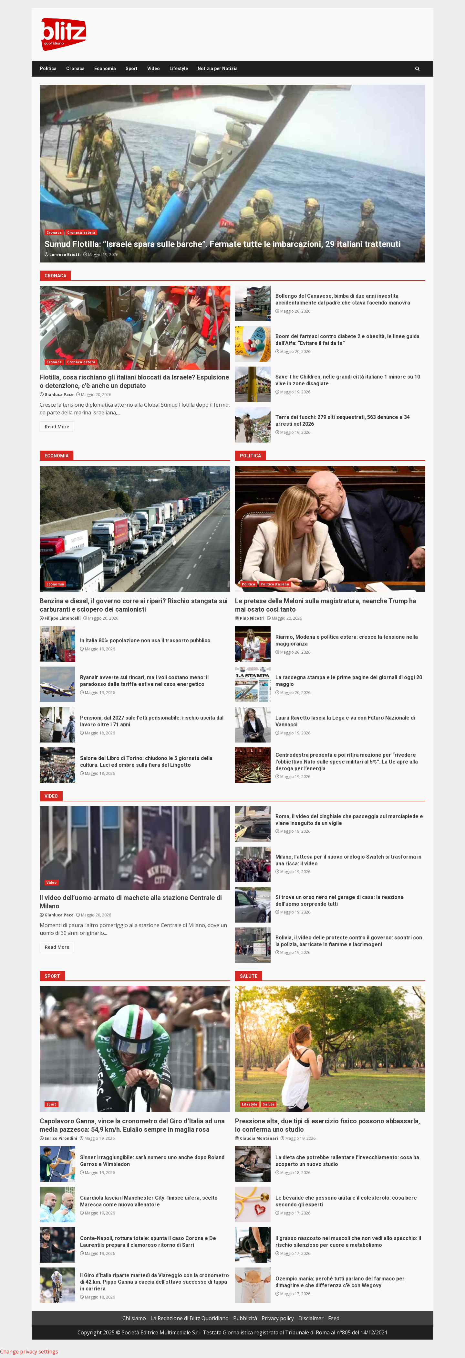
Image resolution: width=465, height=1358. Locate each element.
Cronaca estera (81, 232)
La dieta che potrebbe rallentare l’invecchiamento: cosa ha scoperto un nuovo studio (253, 1164)
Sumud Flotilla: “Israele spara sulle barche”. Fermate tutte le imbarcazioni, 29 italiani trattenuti (232, 173)
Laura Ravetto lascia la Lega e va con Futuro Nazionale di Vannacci (253, 725)
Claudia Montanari (259, 1138)
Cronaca (75, 68)
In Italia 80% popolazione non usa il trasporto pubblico (57, 644)
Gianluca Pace (59, 394)
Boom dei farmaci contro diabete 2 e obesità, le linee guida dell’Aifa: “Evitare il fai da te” (253, 344)
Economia (105, 68)
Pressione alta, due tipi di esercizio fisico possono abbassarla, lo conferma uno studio (330, 1049)
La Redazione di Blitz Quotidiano (189, 1318)
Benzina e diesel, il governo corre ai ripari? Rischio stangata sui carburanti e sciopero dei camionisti (135, 529)
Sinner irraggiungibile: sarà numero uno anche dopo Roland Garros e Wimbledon (57, 1164)
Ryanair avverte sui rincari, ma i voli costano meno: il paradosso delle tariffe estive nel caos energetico (57, 684)
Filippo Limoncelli (63, 618)
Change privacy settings (29, 1351)
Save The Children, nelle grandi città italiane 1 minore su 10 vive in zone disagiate (253, 384)
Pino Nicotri (252, 618)
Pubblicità (245, 1318)
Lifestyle (179, 68)
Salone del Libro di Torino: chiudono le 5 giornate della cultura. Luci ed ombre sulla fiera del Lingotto (57, 765)
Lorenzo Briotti (65, 254)
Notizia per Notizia (218, 68)
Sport (132, 68)
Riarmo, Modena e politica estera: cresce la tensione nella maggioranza (253, 644)
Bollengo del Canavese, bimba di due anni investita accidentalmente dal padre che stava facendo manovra (253, 303)
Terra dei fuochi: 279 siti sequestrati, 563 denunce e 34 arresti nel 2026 (253, 425)
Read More (57, 426)
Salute (268, 1104)
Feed (333, 1318)
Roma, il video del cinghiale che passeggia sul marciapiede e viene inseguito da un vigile (253, 824)
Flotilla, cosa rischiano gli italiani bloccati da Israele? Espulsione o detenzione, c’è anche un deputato (135, 328)
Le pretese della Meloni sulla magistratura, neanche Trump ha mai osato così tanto (330, 529)
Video (153, 68)
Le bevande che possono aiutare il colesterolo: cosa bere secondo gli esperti (253, 1204)
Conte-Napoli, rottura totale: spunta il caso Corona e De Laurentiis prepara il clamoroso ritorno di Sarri (57, 1245)
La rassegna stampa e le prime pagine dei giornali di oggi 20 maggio (253, 684)
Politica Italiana (275, 584)
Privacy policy (278, 1318)
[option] (232, 173)
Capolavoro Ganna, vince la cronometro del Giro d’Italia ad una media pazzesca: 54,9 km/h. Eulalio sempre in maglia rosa (135, 1049)
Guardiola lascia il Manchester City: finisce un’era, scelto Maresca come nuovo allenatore (57, 1204)
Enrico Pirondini (61, 1138)
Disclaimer (311, 1318)
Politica (48, 68)
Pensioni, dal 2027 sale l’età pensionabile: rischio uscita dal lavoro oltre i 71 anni (57, 725)
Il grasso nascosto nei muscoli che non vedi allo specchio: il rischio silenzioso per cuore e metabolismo (253, 1245)
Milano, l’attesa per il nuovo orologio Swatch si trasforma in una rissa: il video (253, 864)
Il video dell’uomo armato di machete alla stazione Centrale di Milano (135, 848)
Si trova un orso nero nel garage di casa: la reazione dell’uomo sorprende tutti (253, 905)
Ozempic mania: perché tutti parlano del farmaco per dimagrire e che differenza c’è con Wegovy (253, 1285)
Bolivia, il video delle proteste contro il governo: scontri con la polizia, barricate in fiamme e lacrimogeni (253, 945)
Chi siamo (134, 1318)
